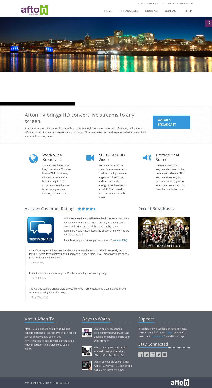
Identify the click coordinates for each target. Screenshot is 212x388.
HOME (108, 10)
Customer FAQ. (119, 240)
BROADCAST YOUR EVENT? (180, 3)
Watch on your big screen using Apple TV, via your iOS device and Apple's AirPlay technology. (113, 365)
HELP (188, 10)
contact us (157, 336)
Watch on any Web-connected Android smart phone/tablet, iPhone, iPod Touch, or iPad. (111, 351)
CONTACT (171, 10)
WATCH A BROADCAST (167, 122)
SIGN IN (160, 3)
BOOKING (151, 10)
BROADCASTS (129, 10)
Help (169, 332)
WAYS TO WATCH (146, 3)
